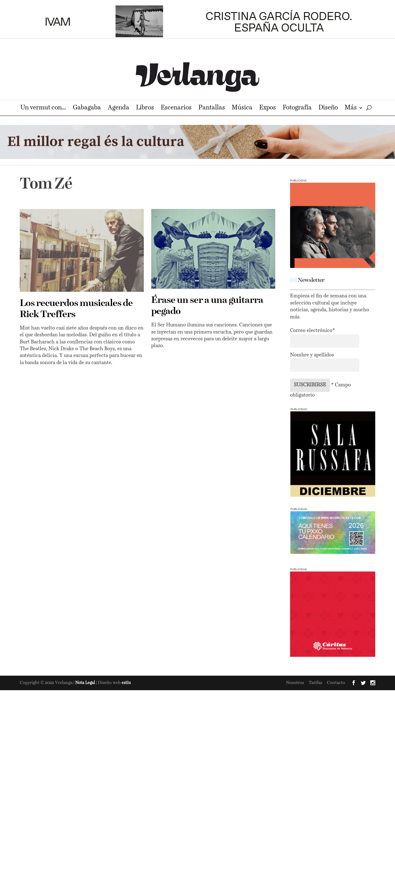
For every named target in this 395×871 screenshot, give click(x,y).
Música (242, 108)
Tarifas (315, 683)
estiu (126, 683)
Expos (267, 108)
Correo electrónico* (312, 330)
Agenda (118, 108)
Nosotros (295, 683)
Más (351, 108)
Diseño (328, 108)
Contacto (336, 683)
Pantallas (211, 108)
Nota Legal (85, 683)
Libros (145, 108)
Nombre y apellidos (312, 355)
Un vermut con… (43, 108)
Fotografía (297, 108)
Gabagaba (87, 108)
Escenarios (176, 108)
